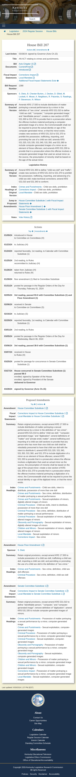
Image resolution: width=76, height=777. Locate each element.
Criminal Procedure (26, 505)
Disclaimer (43, 774)
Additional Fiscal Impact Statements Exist (39, 81)
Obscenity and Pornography (30, 522)
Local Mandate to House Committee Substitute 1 (41, 416)
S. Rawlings (65, 97)
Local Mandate (26, 78)
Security (33, 774)
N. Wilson (36, 99)
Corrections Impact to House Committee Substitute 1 (43, 413)
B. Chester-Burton (35, 94)
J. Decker (49, 94)
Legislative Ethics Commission (38, 757)
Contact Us (38, 717)
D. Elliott (58, 94)
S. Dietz (22, 94)
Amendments (43, 50)
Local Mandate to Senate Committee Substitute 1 (41, 594)
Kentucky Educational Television (38, 754)
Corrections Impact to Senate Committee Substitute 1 (43, 591)
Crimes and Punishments (30, 187)
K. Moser (31, 97)
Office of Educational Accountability (38, 760)
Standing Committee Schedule (38, 743)
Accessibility (54, 774)
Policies (25, 774)
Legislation (14, 31)
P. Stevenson (25, 99)
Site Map (38, 723)
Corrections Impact (28, 75)
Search (32, 19)
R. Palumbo (54, 97)
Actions (31, 50)
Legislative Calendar (38, 734)
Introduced (25, 70)
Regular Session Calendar (38, 737)
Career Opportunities (38, 720)
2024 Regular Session (33, 31)
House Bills (51, 31)
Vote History (25, 217)
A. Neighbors (42, 97)
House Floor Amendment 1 (32, 206)
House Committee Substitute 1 (33, 408)
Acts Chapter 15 (27, 64)
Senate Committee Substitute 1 (33, 586)
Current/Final (26, 67)
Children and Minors (27, 528)
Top (30, 231)
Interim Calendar (38, 740)
